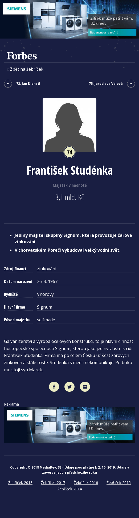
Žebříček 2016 (86, 482)
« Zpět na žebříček (25, 69)
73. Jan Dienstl (22, 84)
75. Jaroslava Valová (112, 84)
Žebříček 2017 (53, 482)
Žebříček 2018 (20, 482)
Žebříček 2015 (119, 482)
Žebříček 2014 (70, 488)
